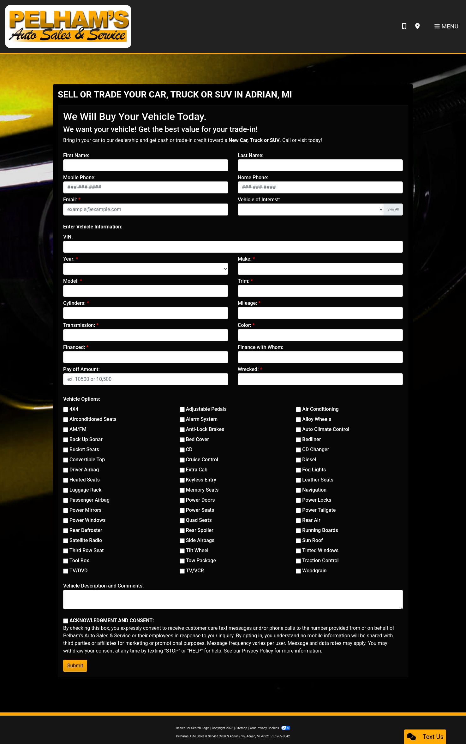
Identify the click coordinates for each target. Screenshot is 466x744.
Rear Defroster (85, 530)
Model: (71, 281)
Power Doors (200, 500)
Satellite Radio (85, 540)
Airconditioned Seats (92, 419)
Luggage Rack (85, 490)
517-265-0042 (280, 736)
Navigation (314, 490)
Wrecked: (248, 369)
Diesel (309, 460)
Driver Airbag (84, 470)
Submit (75, 666)
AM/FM (78, 429)
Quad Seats (199, 520)
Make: (245, 259)
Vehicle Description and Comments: (103, 586)
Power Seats (200, 510)
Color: (244, 325)
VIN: (68, 237)
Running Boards (320, 530)
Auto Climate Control (325, 429)
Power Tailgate (319, 510)
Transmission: (79, 325)
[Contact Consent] (65, 620)
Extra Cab (196, 470)
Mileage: (247, 303)
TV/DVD (78, 571)
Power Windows (87, 520)
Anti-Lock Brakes (205, 429)
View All (393, 209)
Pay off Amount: (81, 369)
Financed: (74, 347)
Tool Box (79, 561)
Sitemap (241, 728)
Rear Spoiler (199, 530)
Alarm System (202, 419)
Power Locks (316, 500)
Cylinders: (74, 303)
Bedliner (311, 439)
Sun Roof (312, 540)
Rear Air (311, 520)
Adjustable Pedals (206, 409)
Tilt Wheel (197, 550)
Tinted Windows (320, 550)
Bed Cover (197, 439)
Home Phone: (253, 177)
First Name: (76, 155)
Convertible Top (87, 460)
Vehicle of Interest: (259, 200)
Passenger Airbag (89, 500)
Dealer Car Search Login (193, 728)
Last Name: (251, 155)
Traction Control (320, 561)
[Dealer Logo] (68, 26)
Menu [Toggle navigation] (446, 26)
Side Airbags (200, 540)
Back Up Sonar (86, 439)
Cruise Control (202, 460)
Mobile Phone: (79, 177)
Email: (70, 200)
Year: (69, 259)
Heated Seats (84, 480)
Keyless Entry (201, 480)
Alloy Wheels (316, 419)
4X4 (73, 409)
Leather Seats (317, 480)
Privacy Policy (257, 651)
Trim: (243, 281)
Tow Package (201, 561)
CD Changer (315, 449)
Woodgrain (314, 571)
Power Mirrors (85, 510)
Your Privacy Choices (269, 728)
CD (189, 449)
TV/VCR (195, 571)
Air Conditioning (320, 409)
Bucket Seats (84, 449)
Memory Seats (202, 490)
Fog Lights (314, 470)
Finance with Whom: (261, 347)
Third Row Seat (86, 550)
